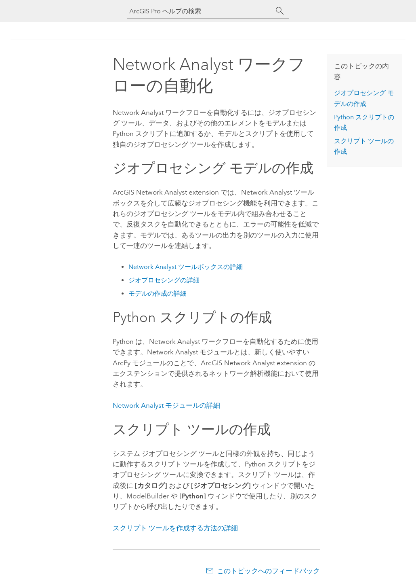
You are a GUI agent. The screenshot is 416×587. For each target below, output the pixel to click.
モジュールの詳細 (166, 405)
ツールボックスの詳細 (185, 267)
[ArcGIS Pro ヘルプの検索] (200, 11)
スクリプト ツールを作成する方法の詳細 (175, 528)
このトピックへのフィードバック (268, 571)
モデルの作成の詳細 (157, 293)
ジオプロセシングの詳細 (164, 280)
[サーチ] (280, 11)
